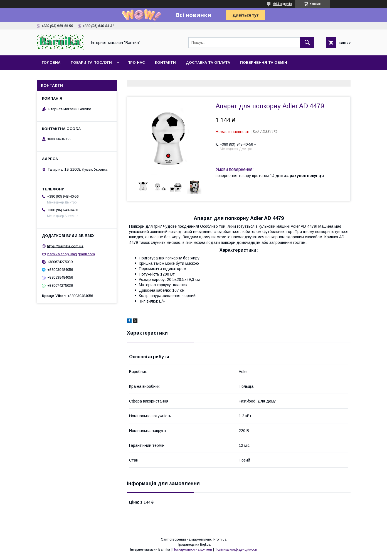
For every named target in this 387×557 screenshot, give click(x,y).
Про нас (136, 62)
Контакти (165, 62)
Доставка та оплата (208, 62)
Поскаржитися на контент (192, 549)
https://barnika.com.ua (65, 246)
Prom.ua (219, 539)
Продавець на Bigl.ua (194, 544)
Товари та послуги (91, 62)
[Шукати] (307, 42)
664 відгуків (282, 4)
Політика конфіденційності (236, 549)
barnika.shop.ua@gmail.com (71, 254)
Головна (51, 62)
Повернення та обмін (263, 62)
